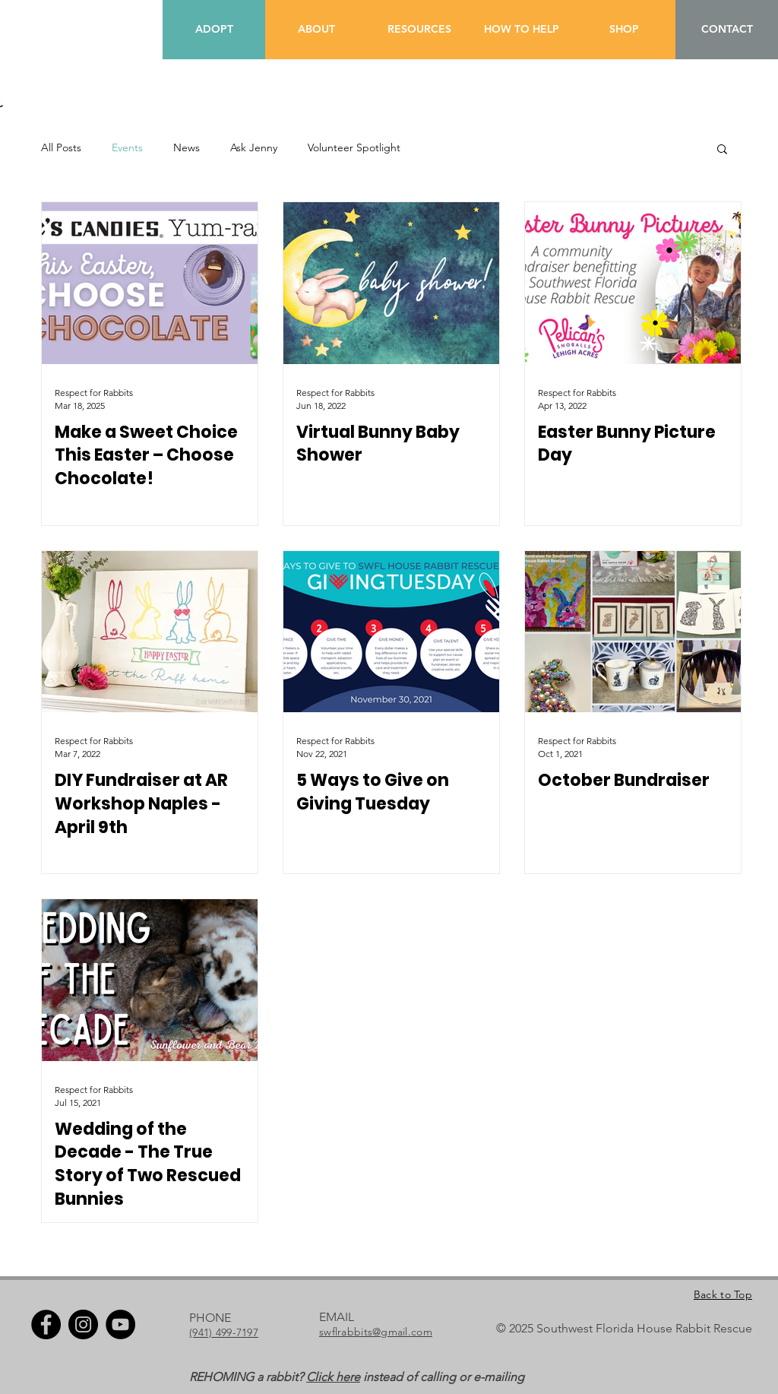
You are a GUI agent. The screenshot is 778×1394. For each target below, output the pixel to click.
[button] (722, 150)
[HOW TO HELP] (521, 29)
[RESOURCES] (419, 29)
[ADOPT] (214, 29)
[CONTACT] (726, 29)
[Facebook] (46, 1324)
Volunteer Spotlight (354, 147)
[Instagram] (83, 1324)
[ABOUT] (316, 29)
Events (127, 147)
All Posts (61, 147)
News (186, 147)
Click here (333, 1377)
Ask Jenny (253, 147)
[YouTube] (120, 1324)
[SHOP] (624, 29)
